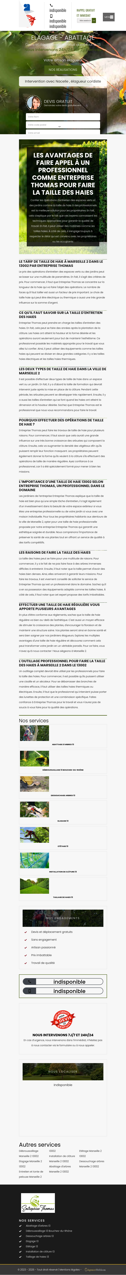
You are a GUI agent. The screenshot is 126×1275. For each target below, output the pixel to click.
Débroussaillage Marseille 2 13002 (29, 1153)
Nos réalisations (63, 70)
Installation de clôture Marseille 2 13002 (62, 1158)
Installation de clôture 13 (40, 1251)
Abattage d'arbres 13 (38, 1225)
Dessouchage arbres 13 (40, 1236)
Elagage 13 (32, 1241)
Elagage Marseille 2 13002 (30, 1164)
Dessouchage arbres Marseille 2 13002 (91, 1164)
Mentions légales (70, 1269)
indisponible (58, 8)
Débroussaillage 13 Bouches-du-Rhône (49, 1231)
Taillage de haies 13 (37, 1256)
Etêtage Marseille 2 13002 (90, 1153)
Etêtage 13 (32, 1246)
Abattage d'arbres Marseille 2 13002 (60, 1169)
